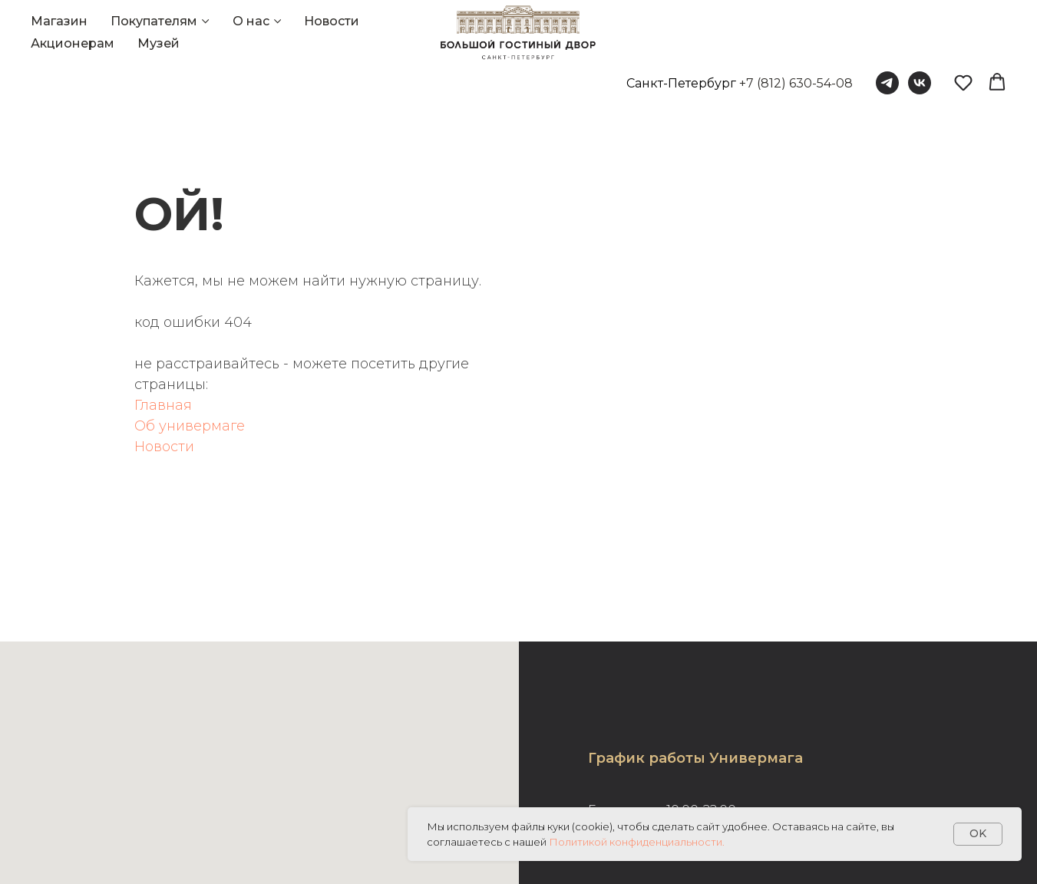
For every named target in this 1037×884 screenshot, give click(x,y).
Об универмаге (189, 425)
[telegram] (887, 82)
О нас (251, 21)
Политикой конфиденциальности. (637, 842)
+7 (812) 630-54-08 (796, 83)
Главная (163, 405)
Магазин (59, 21)
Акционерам (72, 43)
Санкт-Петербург (681, 83)
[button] (963, 82)
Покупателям (154, 21)
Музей (158, 43)
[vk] (919, 82)
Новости (331, 21)
